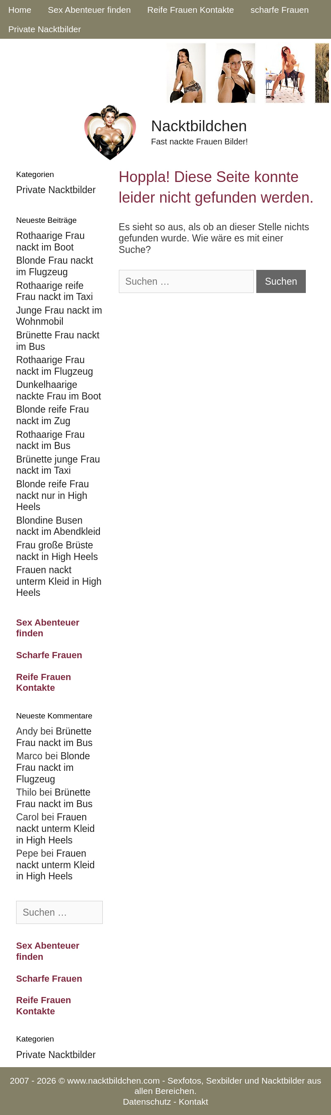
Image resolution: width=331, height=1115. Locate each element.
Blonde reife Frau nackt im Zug (52, 415)
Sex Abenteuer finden (89, 9)
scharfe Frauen (280, 9)
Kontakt (193, 1101)
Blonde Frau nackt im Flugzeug (54, 266)
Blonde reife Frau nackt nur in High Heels (52, 495)
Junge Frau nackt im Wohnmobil (59, 316)
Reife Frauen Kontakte (190, 9)
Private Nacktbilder (44, 29)
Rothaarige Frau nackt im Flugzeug (54, 365)
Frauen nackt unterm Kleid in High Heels (59, 581)
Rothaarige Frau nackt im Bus (50, 440)
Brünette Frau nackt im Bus (54, 737)
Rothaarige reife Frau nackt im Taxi (54, 291)
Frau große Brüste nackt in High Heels (57, 551)
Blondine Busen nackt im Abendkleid (58, 526)
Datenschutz (147, 1101)
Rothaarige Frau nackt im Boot (50, 241)
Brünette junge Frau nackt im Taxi (58, 465)
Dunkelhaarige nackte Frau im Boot (58, 390)
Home (19, 9)
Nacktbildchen (199, 126)
